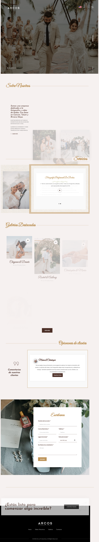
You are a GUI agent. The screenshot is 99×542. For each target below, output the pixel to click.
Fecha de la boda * (63, 437)
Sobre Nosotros (40, 529)
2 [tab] (60, 203)
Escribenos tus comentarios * (45, 445)
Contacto (59, 529)
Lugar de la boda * (43, 437)
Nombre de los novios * (44, 421)
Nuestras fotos (58, 375)
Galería (50, 529)
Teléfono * (61, 429)
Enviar (42, 459)
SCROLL (92, 69)
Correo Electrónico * (43, 429)
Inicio (29, 529)
